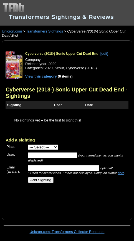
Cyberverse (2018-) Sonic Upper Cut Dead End (61, 54)
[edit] (104, 53)
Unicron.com (12, 31)
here (121, 173)
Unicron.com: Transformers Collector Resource (67, 232)
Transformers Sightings (44, 31)
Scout (59, 68)
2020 (49, 68)
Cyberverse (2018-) (81, 68)
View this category (41, 76)
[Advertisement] (70, 199)
